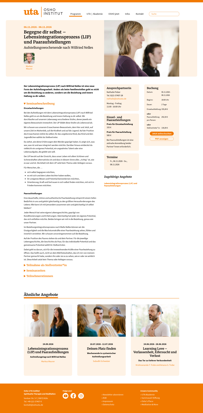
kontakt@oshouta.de (33, 404)
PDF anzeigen (161, 138)
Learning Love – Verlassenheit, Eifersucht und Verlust (155, 352)
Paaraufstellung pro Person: (153, 118)
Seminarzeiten (35, 270)
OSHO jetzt (113, 13)
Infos (127, 13)
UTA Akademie (147, 394)
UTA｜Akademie (95, 13)
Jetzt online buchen (162, 133)
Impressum (107, 401)
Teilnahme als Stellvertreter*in (46, 265)
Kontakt (140, 13)
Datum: (150, 92)
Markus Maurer (48, 361)
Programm (75, 13)
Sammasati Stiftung (150, 397)
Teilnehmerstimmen (39, 276)
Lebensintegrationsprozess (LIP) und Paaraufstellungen (120, 184)
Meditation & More (149, 404)
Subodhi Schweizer (101, 361)
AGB (104, 397)
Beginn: (150, 100)
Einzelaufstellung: (153, 109)
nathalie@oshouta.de (116, 98)
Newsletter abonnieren (112, 394)
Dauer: (149, 104)
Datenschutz (108, 404)
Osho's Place (146, 401)
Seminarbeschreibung (40, 103)
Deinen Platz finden (101, 348)
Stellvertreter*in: (153, 128)
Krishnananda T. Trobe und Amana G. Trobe (155, 365)
